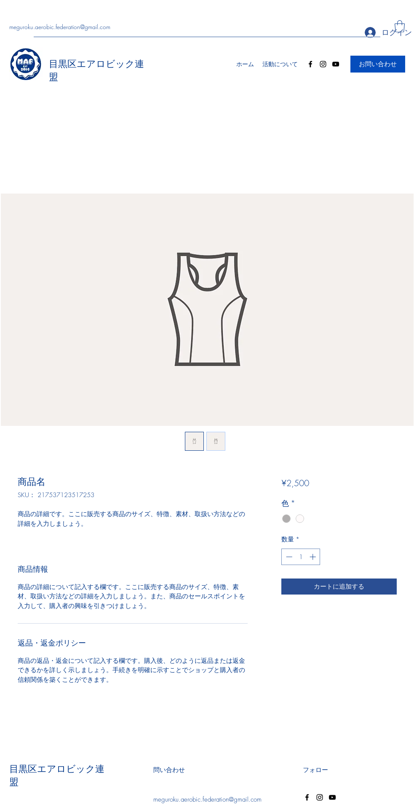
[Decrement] (288, 557)
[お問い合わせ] (377, 64)
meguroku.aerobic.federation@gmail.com (59, 27)
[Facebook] (310, 64)
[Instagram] (323, 64)
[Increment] (313, 557)
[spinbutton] (301, 557)
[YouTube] (335, 64)
